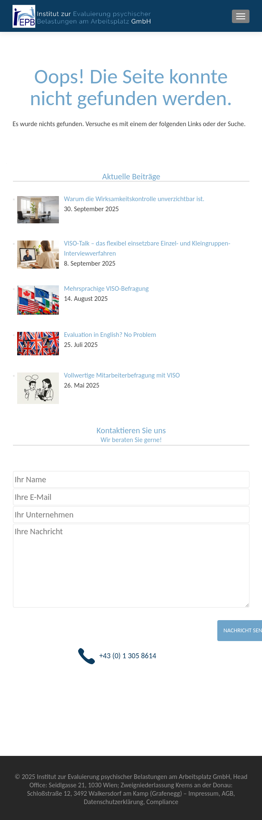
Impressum (203, 793)
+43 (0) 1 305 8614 (127, 655)
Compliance (162, 802)
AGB (228, 793)
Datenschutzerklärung (113, 802)
